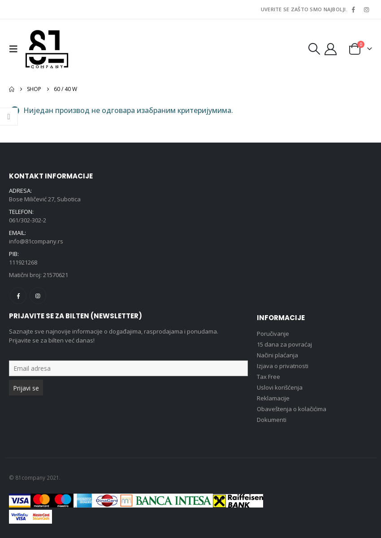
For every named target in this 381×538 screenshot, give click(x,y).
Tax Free (268, 377)
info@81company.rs (36, 241)
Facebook (18, 295)
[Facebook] (353, 9)
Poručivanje (273, 334)
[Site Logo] (46, 48)
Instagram (38, 295)
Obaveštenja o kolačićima (291, 409)
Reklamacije (273, 398)
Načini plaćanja (277, 355)
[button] (15, 48)
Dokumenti (271, 420)
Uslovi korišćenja (280, 387)
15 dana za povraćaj (284, 344)
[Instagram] (366, 9)
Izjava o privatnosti (282, 366)
